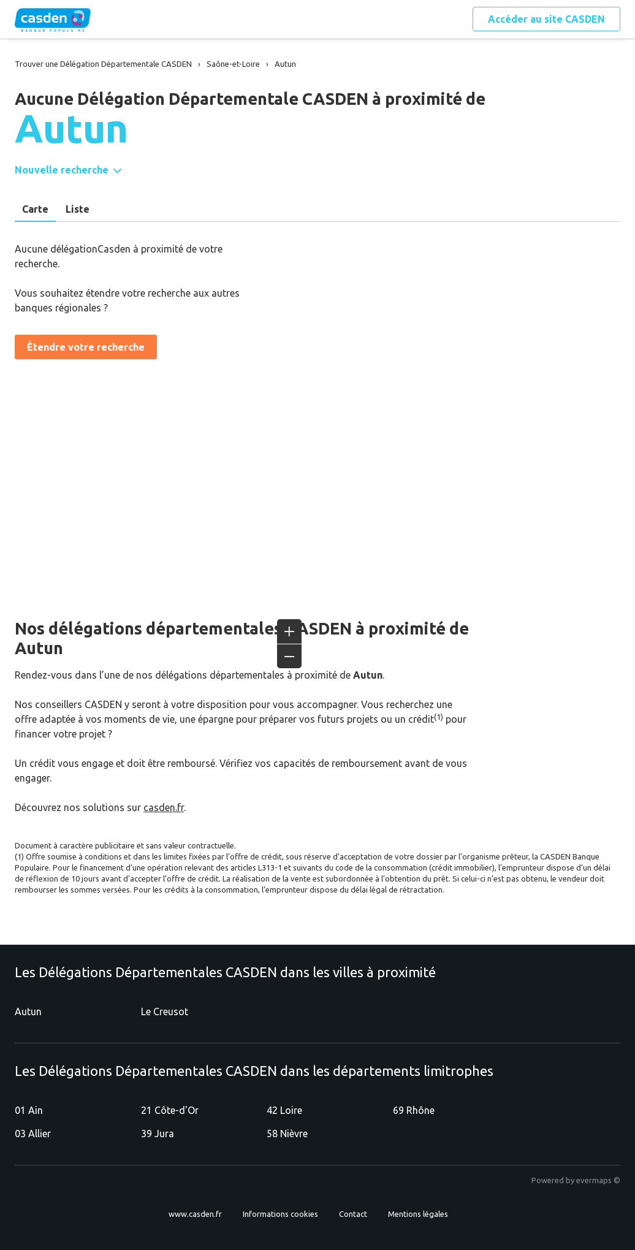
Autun (28, 1011)
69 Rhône (414, 1110)
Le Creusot (164, 1011)
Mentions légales (418, 1214)
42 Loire (284, 1110)
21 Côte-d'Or (170, 1110)
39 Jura (157, 1133)
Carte (35, 209)
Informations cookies (280, 1214)
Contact (353, 1214)
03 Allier (33, 1133)
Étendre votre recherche (86, 347)
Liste (77, 209)
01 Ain (29, 1110)
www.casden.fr (195, 1214)
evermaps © (598, 1180)
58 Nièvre (287, 1133)
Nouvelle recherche (61, 169)
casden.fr (163, 807)
